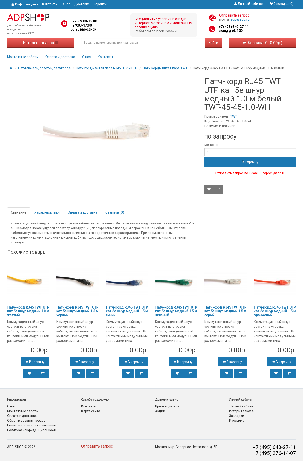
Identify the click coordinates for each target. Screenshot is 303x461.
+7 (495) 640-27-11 (233, 27)
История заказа (241, 411)
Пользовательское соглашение (31, 425)
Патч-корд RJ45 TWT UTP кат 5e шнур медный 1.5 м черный (77, 311)
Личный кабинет (242, 406)
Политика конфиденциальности (32, 430)
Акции (160, 411)
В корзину (250, 162)
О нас (66, 4)
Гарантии (101, 4)
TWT (233, 116)
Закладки (236, 416)
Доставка (82, 4)
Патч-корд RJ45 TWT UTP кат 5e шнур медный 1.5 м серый (225, 311)
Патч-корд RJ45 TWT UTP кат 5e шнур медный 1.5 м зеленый (176, 311)
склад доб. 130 (230, 31)
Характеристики (47, 212)
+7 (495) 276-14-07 (274, 453)
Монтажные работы (22, 57)
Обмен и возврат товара (26, 420)
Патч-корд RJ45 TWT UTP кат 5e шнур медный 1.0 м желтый (28, 311)
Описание (18, 212)
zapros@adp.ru (273, 173)
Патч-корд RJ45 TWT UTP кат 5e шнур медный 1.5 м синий (127, 311)
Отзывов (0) (114, 212)
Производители (167, 406)
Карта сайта (90, 411)
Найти (213, 43)
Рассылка (236, 420)
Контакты (49, 4)
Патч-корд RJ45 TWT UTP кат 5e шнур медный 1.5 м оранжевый (275, 311)
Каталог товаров (40, 42)
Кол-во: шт (211, 145)
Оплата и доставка (60, 57)
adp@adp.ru (240, 19)
